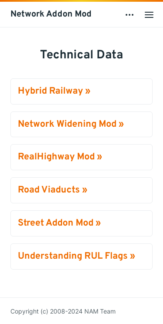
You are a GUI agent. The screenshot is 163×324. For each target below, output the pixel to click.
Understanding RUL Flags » (76, 256)
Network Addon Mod (51, 14)
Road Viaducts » (52, 190)
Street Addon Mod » (59, 223)
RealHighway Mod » (60, 157)
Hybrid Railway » (54, 91)
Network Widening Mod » (71, 124)
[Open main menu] (149, 14)
